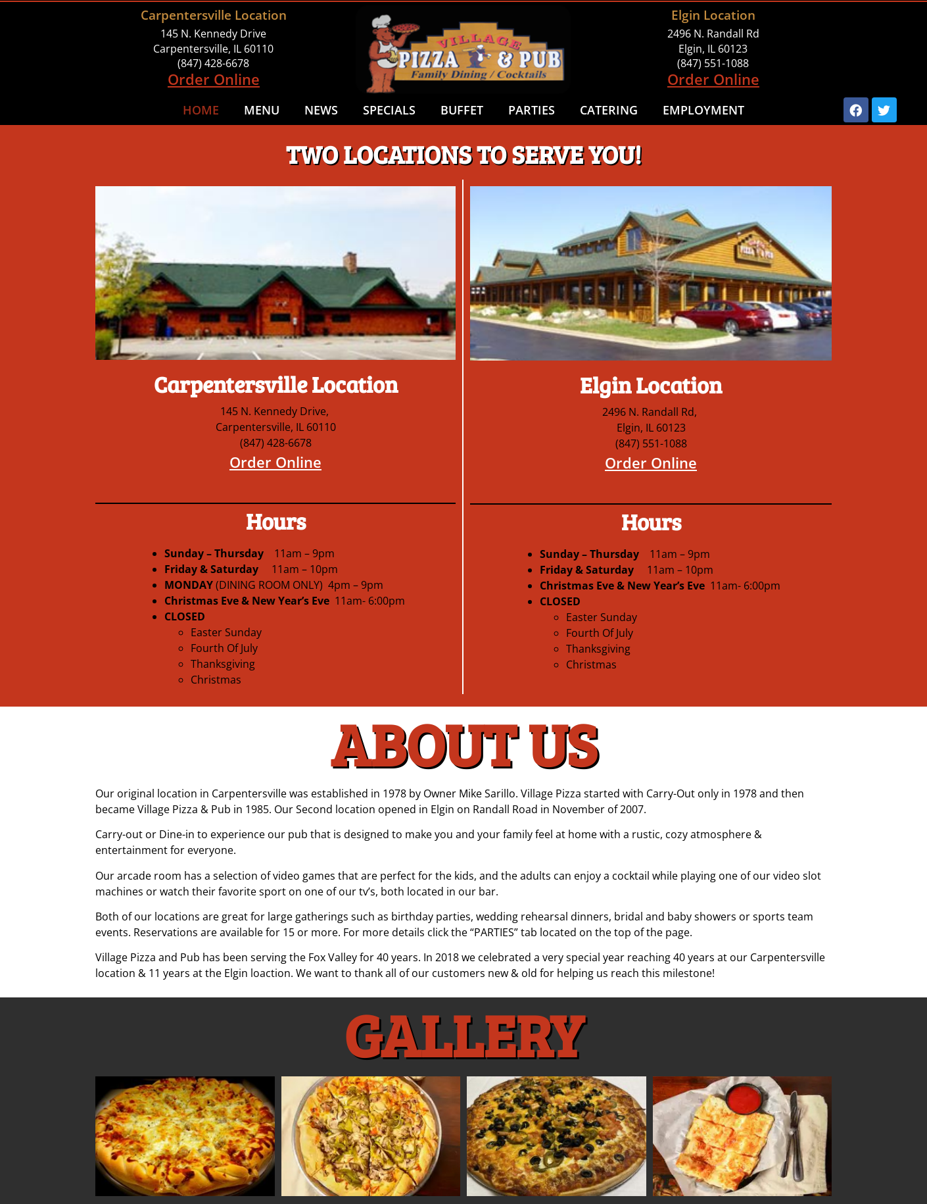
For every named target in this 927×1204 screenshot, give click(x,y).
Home (201, 111)
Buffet (461, 111)
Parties (531, 111)
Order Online (214, 79)
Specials (389, 111)
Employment (703, 111)
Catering (609, 111)
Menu (261, 111)
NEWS (321, 111)
